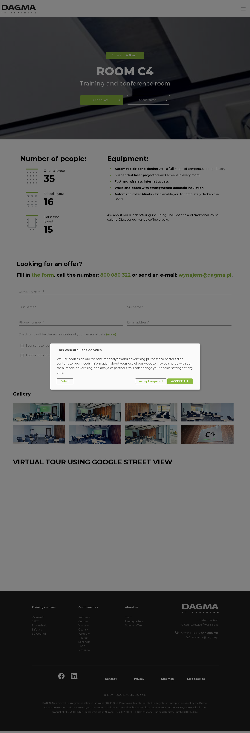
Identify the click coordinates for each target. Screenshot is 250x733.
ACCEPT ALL (180, 381)
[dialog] (125, 366)
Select (65, 381)
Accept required (151, 381)
